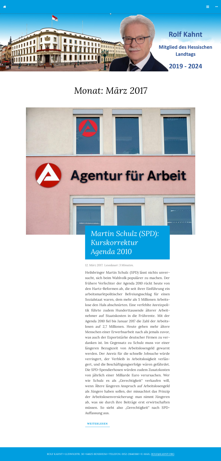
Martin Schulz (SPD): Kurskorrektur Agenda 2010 (125, 242)
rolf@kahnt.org (162, 454)
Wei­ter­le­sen (97, 423)
